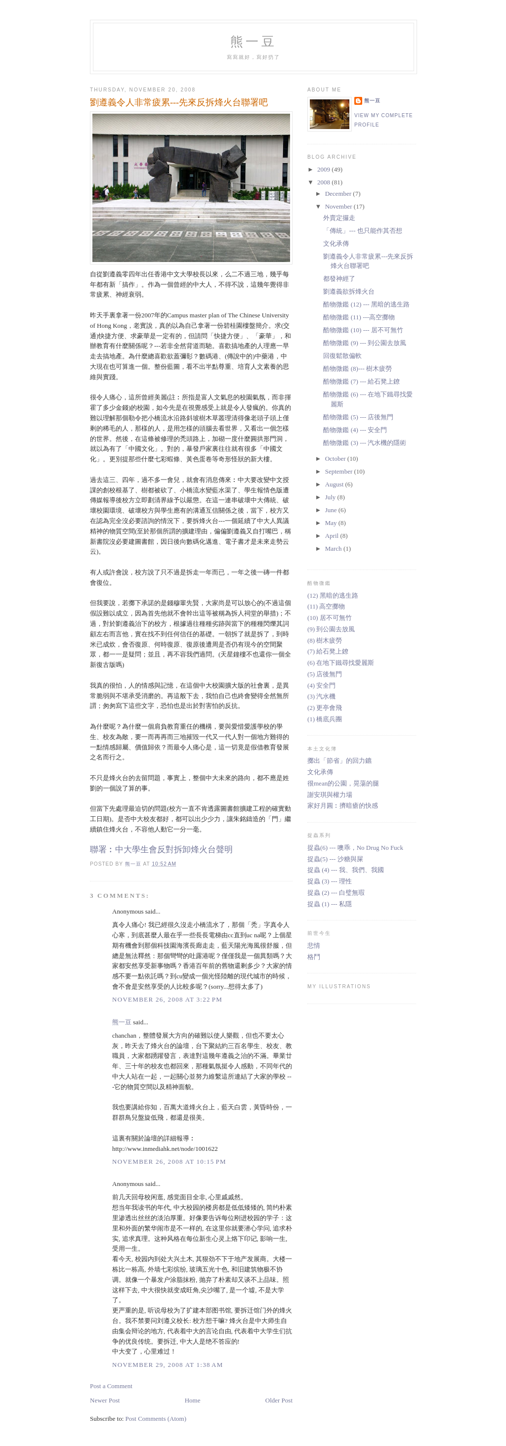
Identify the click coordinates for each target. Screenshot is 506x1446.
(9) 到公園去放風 (331, 629)
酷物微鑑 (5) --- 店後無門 (358, 417)
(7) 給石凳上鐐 (327, 651)
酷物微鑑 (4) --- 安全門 (355, 430)
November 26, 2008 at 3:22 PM (167, 999)
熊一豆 (253, 42)
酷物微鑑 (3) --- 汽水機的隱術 (364, 442)
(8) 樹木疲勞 (324, 640)
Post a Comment (111, 1386)
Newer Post (105, 1400)
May (331, 522)
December (339, 193)
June (331, 510)
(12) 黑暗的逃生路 (332, 595)
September (339, 471)
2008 (324, 182)
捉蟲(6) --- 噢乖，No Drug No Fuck (355, 847)
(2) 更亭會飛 (324, 707)
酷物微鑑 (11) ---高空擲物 (359, 317)
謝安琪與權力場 (329, 794)
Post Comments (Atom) (156, 1418)
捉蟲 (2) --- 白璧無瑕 (336, 892)
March (334, 548)
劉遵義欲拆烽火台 (349, 291)
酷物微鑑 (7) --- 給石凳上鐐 (361, 381)
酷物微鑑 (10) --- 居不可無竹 (363, 330)
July (331, 497)
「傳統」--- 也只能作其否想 (362, 230)
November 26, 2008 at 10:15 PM (169, 1161)
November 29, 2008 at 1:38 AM (167, 1364)
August (335, 484)
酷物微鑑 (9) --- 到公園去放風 (364, 343)
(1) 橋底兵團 (324, 719)
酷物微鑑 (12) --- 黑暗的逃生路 (366, 304)
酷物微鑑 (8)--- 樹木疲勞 (357, 368)
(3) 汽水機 (321, 696)
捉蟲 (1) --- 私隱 (329, 904)
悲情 (313, 945)
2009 (324, 169)
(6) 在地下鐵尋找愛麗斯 (340, 662)
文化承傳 (336, 243)
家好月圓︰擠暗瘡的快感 (342, 805)
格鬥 (313, 957)
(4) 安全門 (321, 685)
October (336, 458)
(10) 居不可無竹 (329, 617)
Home (193, 1400)
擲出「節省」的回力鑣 (339, 760)
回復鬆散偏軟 (342, 355)
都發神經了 (339, 278)
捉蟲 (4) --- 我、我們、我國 (345, 870)
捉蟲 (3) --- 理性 (329, 881)
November (339, 206)
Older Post (279, 1400)
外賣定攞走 (339, 217)
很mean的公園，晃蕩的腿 (343, 783)
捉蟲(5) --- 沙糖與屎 (335, 859)
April (332, 535)
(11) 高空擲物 (326, 606)
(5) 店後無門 (324, 674)
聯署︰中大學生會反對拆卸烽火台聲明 (161, 849)
